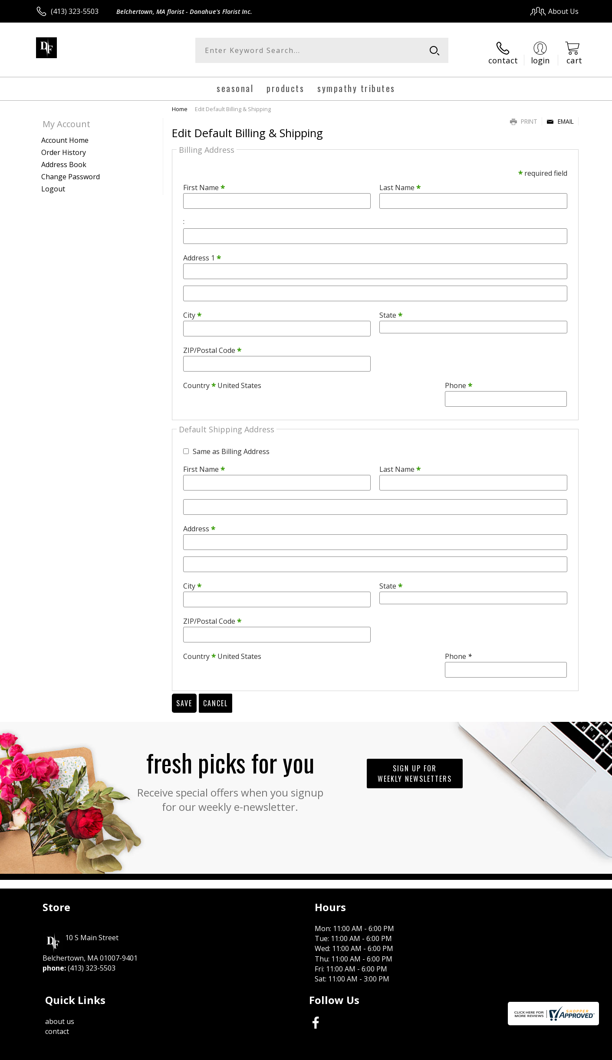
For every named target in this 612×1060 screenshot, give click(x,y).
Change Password (70, 172)
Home (180, 105)
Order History (63, 148)
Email (560, 117)
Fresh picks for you (230, 774)
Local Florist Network (502, 1051)
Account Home (65, 136)
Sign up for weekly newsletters (415, 769)
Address (199, 524)
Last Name (400, 183)
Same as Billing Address (231, 447)
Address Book (63, 160)
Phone (458, 381)
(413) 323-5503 (75, 11)
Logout (53, 184)
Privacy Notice (441, 1051)
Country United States (222, 381)
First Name (204, 183)
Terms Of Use (390, 1051)
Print (523, 117)
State (390, 311)
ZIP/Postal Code (212, 346)
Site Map (555, 1051)
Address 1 (202, 254)
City (192, 311)
